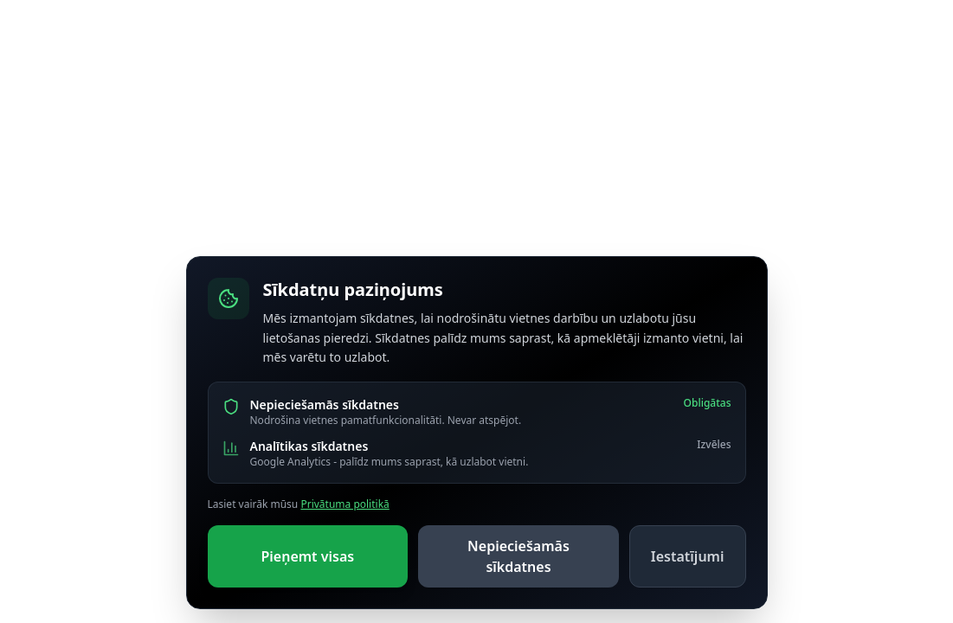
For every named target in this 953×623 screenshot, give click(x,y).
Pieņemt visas (307, 556)
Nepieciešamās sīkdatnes (518, 556)
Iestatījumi (687, 556)
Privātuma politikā (344, 504)
